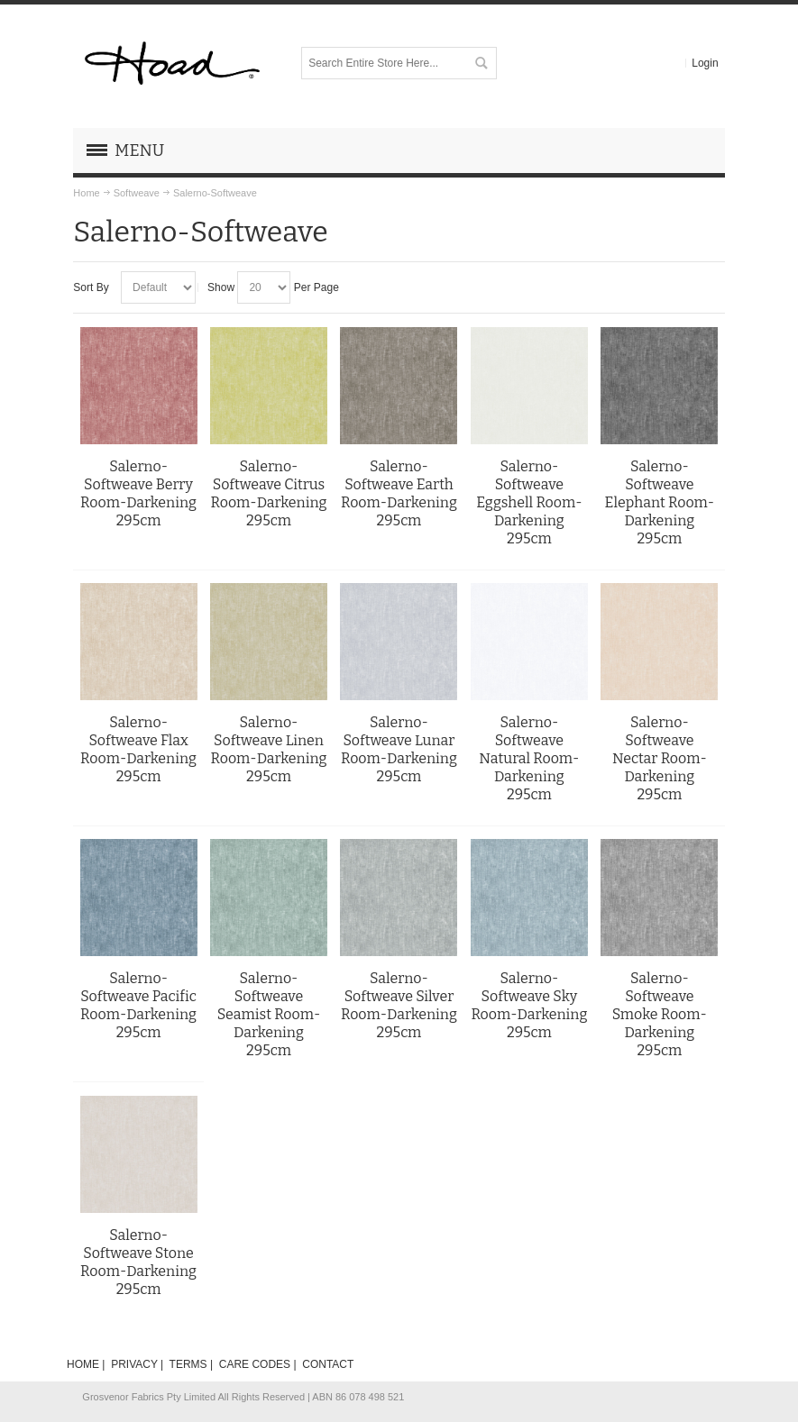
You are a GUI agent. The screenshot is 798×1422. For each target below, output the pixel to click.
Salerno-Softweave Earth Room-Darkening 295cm (399, 493)
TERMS (188, 1364)
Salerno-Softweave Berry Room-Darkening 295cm (138, 493)
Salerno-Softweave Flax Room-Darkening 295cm (138, 749)
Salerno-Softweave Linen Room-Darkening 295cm (269, 749)
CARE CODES (254, 1364)
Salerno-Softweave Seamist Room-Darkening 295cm (269, 1014)
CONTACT (327, 1364)
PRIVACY (134, 1364)
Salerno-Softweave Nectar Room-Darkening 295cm (659, 758)
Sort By (90, 287)
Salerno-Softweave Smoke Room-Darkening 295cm (659, 1014)
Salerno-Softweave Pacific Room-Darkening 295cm (138, 1005)
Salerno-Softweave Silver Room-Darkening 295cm (399, 1005)
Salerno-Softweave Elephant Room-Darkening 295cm (659, 502)
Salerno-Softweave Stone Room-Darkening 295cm (138, 1262)
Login (705, 63)
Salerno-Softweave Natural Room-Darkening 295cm (529, 758)
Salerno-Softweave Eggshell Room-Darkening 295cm (529, 502)
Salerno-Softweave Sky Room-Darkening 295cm (529, 1005)
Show (220, 287)
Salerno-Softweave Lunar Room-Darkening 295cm (399, 749)
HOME (83, 1364)
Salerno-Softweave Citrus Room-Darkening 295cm (269, 493)
